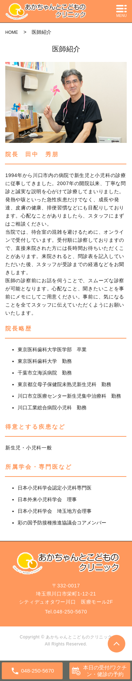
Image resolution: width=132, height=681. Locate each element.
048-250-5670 (70, 611)
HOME (11, 32)
